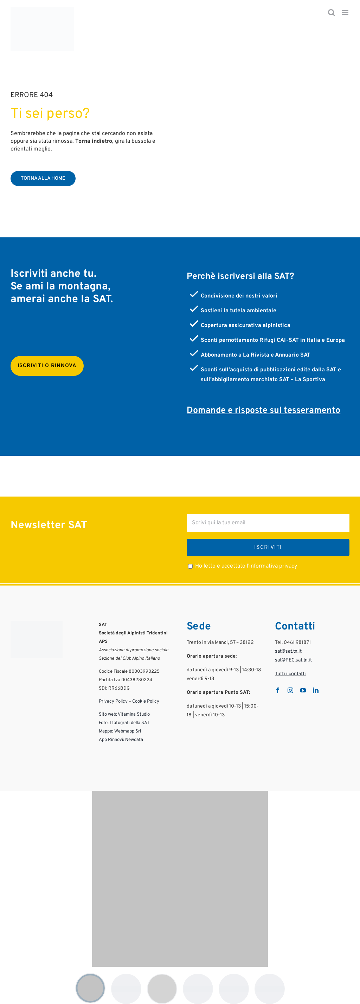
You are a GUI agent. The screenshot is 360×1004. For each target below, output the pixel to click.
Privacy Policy (114, 701)
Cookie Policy (145, 701)
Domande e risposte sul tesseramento (263, 410)
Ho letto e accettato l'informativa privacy (246, 566)
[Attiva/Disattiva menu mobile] (345, 12)
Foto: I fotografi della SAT (124, 723)
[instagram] (290, 690)
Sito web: (108, 714)
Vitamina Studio (134, 714)
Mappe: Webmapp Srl (120, 731)
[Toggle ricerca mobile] (331, 12)
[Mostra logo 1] (90, 988)
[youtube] (303, 690)
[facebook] (278, 690)
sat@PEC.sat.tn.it (293, 660)
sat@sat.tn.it (288, 651)
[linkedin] (316, 690)
